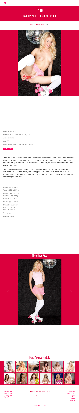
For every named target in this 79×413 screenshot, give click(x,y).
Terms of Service (71, 393)
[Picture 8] (48, 322)
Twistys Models (39, 24)
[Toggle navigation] (72, 3)
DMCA (73, 395)
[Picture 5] (37, 322)
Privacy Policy (71, 391)
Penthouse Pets (8, 395)
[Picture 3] (30, 322)
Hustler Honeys (8, 393)
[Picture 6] (41, 322)
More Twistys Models (39, 357)
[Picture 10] (56, 322)
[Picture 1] (22, 322)
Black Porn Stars (8, 391)
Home (31, 24)
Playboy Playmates (8, 396)
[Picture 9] (52, 322)
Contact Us (72, 400)
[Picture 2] (26, 322)
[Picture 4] (33, 322)
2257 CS (73, 396)
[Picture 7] (45, 322)
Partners (73, 398)
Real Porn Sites (42, 405)
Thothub (35, 405)
